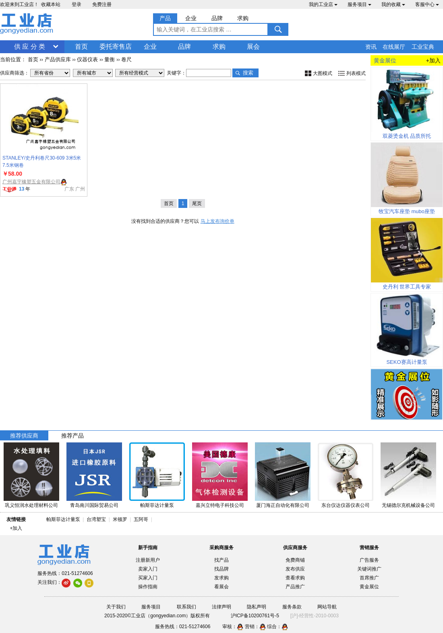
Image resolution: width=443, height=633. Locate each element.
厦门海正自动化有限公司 (282, 505)
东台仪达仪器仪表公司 (345, 505)
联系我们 (186, 607)
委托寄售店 (115, 46)
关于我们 (116, 607)
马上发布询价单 (217, 221)
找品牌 (221, 569)
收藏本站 (50, 4)
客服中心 (427, 4)
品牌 (184, 46)
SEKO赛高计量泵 (406, 362)
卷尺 (126, 59)
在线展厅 (394, 47)
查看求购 (295, 578)
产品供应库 (58, 59)
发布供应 (295, 569)
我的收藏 (393, 4)
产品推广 (295, 586)
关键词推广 (369, 569)
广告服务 (369, 560)
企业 (150, 46)
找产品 (221, 560)
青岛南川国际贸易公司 (94, 505)
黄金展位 (369, 586)
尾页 (197, 203)
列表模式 (356, 73)
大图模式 (322, 73)
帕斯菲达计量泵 (157, 505)
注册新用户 (148, 560)
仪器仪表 (87, 59)
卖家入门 (147, 569)
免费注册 (102, 4)
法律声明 (221, 607)
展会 (253, 46)
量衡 (109, 59)
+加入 (433, 60)
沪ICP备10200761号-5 (255, 615)
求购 (219, 46)
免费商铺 (295, 560)
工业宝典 (423, 47)
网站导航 (327, 607)
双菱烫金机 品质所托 (407, 136)
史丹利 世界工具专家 (407, 287)
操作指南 (147, 586)
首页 (81, 46)
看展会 (221, 586)
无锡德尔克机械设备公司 (408, 505)
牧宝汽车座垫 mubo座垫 (407, 211)
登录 (76, 4)
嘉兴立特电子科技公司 (220, 505)
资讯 (371, 47)
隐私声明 (256, 607)
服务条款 (292, 607)
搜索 (248, 73)
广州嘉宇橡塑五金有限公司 (31, 182)
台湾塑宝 (96, 519)
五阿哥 (141, 519)
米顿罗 (121, 519)
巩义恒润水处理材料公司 (31, 505)
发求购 (221, 578)
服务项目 (359, 4)
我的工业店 (323, 4)
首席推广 (369, 578)
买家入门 (147, 578)
